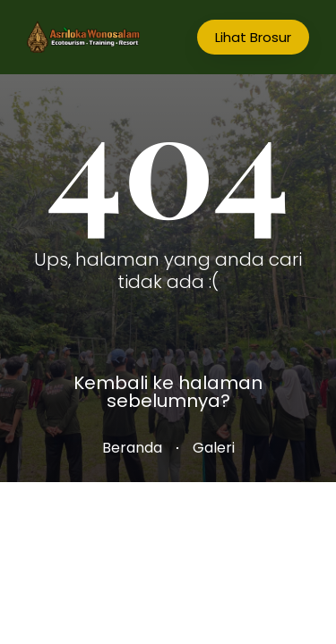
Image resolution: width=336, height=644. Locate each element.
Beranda (132, 447)
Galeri (214, 447)
